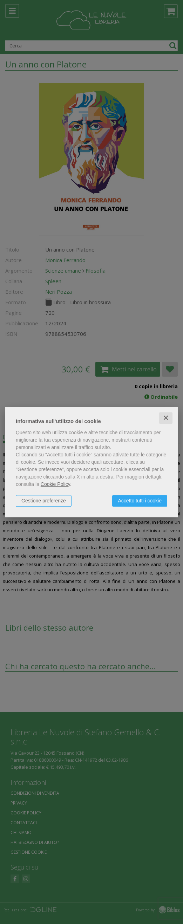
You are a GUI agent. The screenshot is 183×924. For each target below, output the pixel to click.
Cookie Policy (55, 484)
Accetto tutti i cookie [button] (140, 500)
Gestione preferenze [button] (43, 500)
